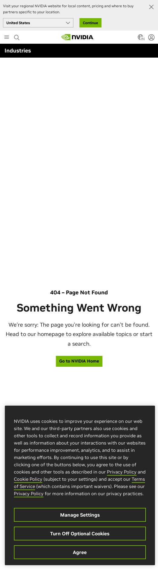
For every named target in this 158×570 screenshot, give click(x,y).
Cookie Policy (28, 479)
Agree (80, 552)
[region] (80, 485)
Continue (90, 23)
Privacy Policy (122, 472)
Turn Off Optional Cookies (79, 533)
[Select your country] (38, 22)
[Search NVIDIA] (17, 36)
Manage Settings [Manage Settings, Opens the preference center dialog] (80, 515)
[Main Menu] (6, 37)
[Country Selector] (140, 39)
